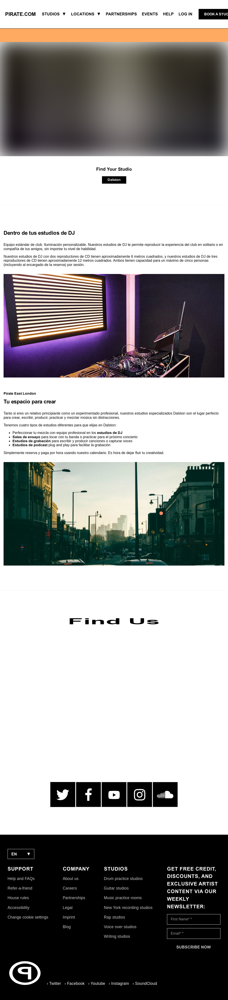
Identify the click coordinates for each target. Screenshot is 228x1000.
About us (71, 878)
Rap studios (114, 917)
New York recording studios (128, 907)
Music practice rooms (123, 898)
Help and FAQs (21, 878)
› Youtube (96, 983)
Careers (70, 888)
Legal (68, 907)
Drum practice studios (123, 878)
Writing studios (117, 936)
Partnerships (74, 898)
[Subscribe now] (193, 947)
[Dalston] (114, 180)
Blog (67, 927)
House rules (18, 898)
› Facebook (75, 983)
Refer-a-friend (20, 888)
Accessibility (18, 907)
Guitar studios (116, 888)
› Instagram (119, 983)
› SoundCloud (144, 983)
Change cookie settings (28, 917)
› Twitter (54, 983)
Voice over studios (120, 927)
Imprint (69, 917)
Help (168, 14)
